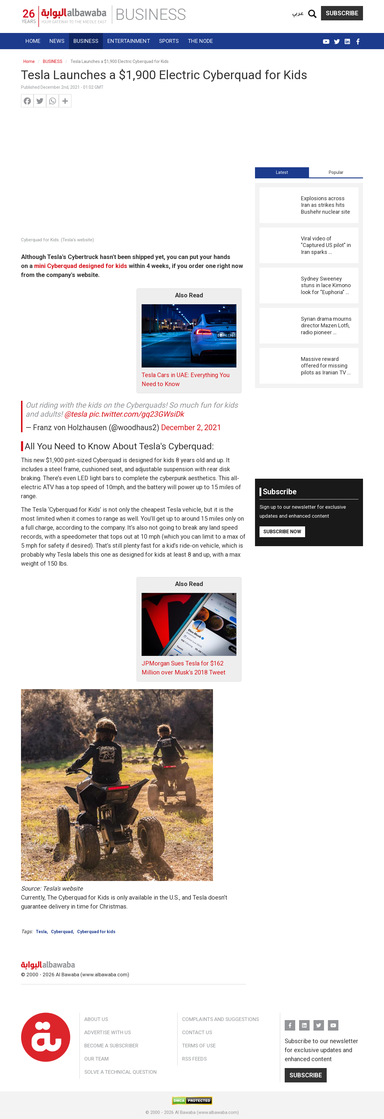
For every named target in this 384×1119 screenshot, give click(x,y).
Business (86, 41)
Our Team (96, 1059)
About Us (96, 1019)
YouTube (326, 39)
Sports (169, 41)
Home (33, 41)
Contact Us (197, 1032)
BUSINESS (52, 61)
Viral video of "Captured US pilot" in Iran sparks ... (326, 245)
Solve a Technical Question (120, 1072)
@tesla (75, 414)
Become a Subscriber (111, 1046)
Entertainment (128, 41)
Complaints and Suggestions (220, 1019)
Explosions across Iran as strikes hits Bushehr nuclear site (325, 205)
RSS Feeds (194, 1059)
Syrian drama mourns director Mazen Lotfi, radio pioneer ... (326, 325)
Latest (282, 172)
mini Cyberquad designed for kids (80, 265)
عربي (298, 13)
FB (357, 39)
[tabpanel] (309, 285)
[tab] (282, 172)
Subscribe (342, 13)
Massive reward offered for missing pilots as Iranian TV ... (326, 366)
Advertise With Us (107, 1032)
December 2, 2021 (191, 427)
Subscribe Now (282, 531)
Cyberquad (62, 931)
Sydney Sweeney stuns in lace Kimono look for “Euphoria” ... (326, 285)
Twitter (337, 39)
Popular (336, 172)
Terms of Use (199, 1046)
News (57, 41)
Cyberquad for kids (96, 931)
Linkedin (347, 39)
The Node (200, 41)
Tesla (41, 931)
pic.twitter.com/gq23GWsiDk (136, 414)
